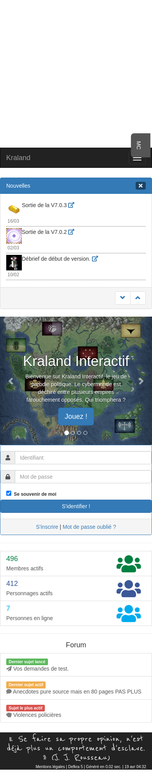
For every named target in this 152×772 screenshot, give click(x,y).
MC (139, 145)
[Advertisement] (73, 73)
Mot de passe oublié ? (89, 527)
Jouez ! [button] (76, 416)
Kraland (18, 158)
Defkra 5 (75, 767)
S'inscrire (47, 527)
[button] (11, 381)
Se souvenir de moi (34, 494)
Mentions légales (50, 767)
